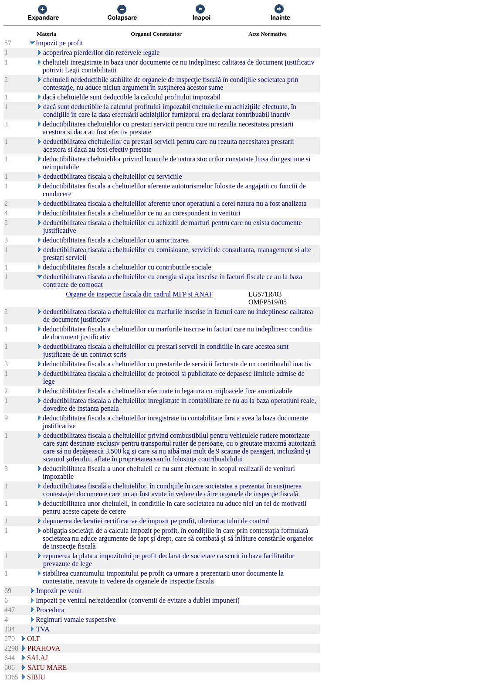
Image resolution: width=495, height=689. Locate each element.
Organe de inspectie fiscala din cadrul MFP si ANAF (139, 294)
